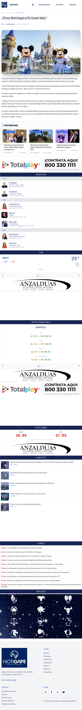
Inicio (3, 12)
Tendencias (46, 669)
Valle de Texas (11, 12)
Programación (45, 5)
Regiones (73, 5)
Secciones (60, 5)
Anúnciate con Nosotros (9, 691)
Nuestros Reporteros (8, 701)
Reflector (46, 666)
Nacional (46, 653)
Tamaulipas (47, 656)
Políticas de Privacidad (9, 680)
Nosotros (4, 694)
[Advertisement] (41, 305)
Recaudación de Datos (8, 704)
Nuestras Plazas (7, 698)
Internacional (47, 659)
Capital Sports (47, 663)
